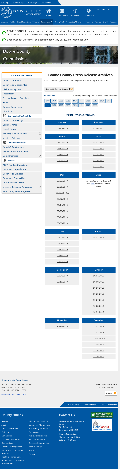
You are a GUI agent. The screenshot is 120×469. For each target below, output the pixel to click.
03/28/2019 (62, 160)
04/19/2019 (98, 160)
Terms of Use (90, 404)
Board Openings (10, 156)
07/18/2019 (62, 255)
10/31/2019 (98, 312)
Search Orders (9, 129)
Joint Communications (38, 421)
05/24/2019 (62, 217)
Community (89, 15)
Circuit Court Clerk (24, 22)
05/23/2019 (62, 211)
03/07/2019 (62, 142)
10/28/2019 (98, 306)
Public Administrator (88, 22)
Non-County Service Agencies (17, 191)
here (92, 183)
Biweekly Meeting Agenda (15, 133)
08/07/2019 (98, 237)
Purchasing (34, 432)
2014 (81, 101)
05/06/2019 (62, 187)
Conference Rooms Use (14, 178)
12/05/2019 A (98, 338)
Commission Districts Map (15, 85)
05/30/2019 (62, 223)
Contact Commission (12, 107)
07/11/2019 (62, 249)
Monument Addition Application (18, 187)
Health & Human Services (12, 457)
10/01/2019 (98, 276)
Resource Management (39, 443)
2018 (108, 101)
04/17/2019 (98, 148)
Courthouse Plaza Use (13, 182)
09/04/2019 (62, 276)
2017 (102, 101)
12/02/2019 (98, 326)
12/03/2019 (98, 332)
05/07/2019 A (62, 193)
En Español (46, 2)
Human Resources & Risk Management (12, 462)
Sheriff (105, 22)
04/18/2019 (98, 154)
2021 (61, 105)
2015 (88, 101)
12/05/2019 (98, 344)
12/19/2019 (98, 356)
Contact (109, 393)
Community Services (10, 439)
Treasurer (113, 22)
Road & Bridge (35, 446)
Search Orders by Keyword (57, 89)
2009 (47, 101)
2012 (68, 101)
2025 (88, 105)
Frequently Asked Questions (16, 98)
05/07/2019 (62, 199)
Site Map (4, 2)
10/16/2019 (98, 288)
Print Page (32, 2)
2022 (68, 105)
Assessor (4, 22)
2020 (54, 105)
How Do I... (75, 15)
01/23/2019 (62, 128)
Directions (7, 111)
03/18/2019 (62, 154)
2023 (75, 105)
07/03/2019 (62, 243)
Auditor (12, 22)
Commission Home (12, 80)
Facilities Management (11, 446)
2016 (95, 101)
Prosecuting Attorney (74, 22)
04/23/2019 (98, 166)
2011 (61, 101)
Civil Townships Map (12, 89)
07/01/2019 (62, 237)
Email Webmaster (109, 404)
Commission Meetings (13, 120)
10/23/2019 (98, 294)
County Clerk (59, 22)
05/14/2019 (62, 205)
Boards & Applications (13, 147)
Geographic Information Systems (12, 451)
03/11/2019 (62, 148)
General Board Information (15, 151)
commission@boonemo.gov (13, 394)
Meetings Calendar (11, 138)
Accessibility (18, 2)
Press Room (8, 93)
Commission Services (13, 173)
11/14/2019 (62, 326)
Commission (45, 22)
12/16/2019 (98, 350)
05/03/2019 (62, 181)
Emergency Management (40, 425)
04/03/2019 (98, 142)
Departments (62, 15)
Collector (35, 22)
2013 (75, 101)
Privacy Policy (73, 404)
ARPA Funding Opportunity (16, 165)
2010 (54, 101)
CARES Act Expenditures (14, 169)
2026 (95, 105)
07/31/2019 (62, 261)
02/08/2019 (98, 128)
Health (6, 102)
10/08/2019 (98, 282)
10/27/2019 (98, 300)
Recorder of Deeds (98, 22)
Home (48, 15)
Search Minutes (10, 124)
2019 (47, 105)
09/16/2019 (62, 282)
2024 (81, 105)
